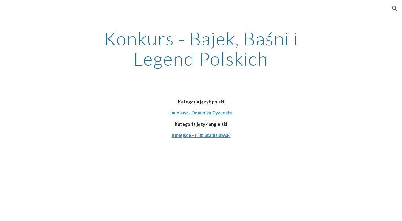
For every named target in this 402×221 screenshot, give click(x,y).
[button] (394, 8)
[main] (201, 48)
